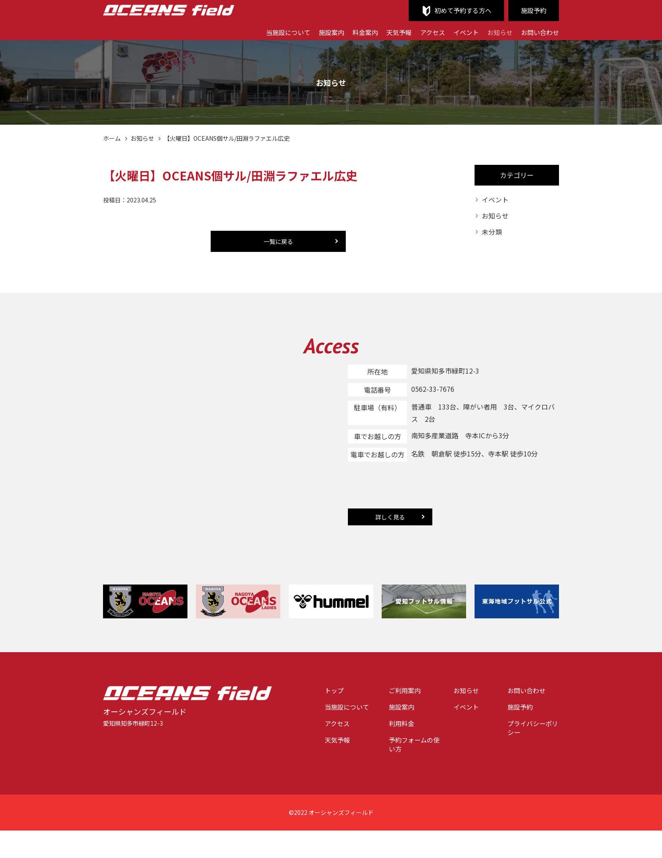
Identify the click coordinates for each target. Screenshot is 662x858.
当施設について (274, 32)
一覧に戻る (278, 241)
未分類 (492, 233)
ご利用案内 (396, 691)
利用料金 (393, 725)
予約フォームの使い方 (407, 747)
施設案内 (319, 32)
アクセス (425, 32)
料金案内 (355, 32)
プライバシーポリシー (531, 730)
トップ (322, 691)
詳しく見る (390, 518)
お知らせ (496, 32)
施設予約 (532, 10)
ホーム (112, 138)
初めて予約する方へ (459, 10)
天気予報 (390, 32)
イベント (461, 32)
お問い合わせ (538, 32)
